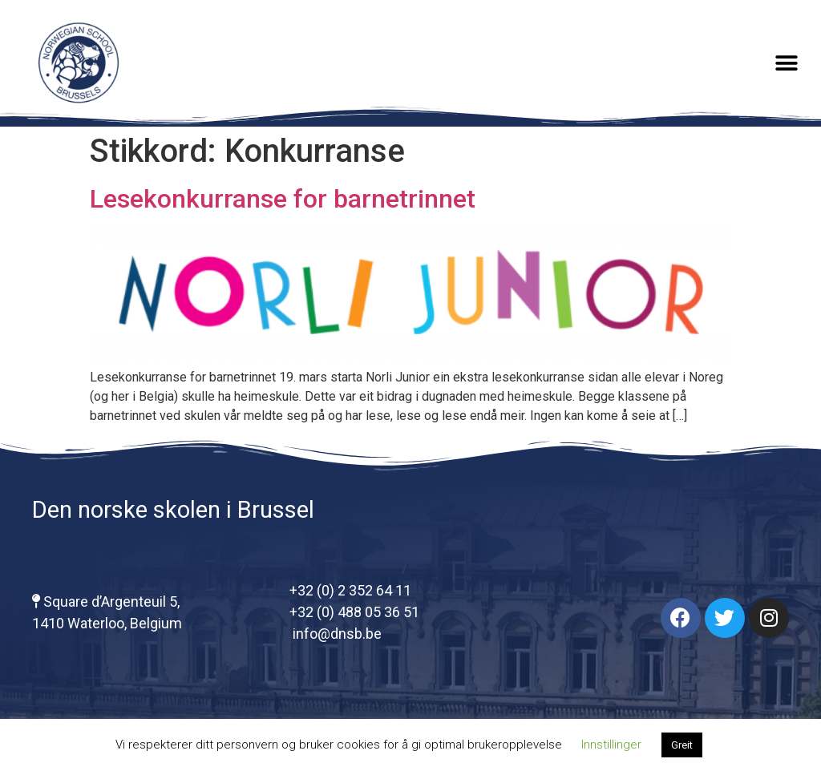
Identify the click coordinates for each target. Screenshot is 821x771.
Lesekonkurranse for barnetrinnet (282, 199)
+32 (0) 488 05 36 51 (354, 611)
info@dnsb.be (335, 633)
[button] (787, 63)
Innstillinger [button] (611, 744)
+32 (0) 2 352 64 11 (350, 590)
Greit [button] (682, 745)
